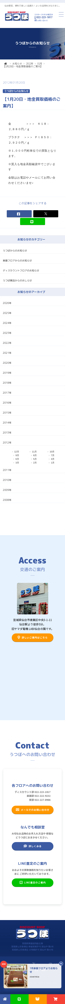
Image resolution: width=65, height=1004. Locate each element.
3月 (17, 462)
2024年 (7, 323)
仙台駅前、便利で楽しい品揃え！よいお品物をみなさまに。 (33, 5)
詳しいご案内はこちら (32, 637)
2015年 (7, 412)
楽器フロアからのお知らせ (17, 260)
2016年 (7, 402)
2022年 (7, 343)
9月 (17, 455)
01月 (39, 63)
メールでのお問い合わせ (32, 809)
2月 (35, 462)
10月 (52, 451)
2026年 (7, 303)
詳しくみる (32, 846)
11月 (34, 451)
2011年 (7, 470)
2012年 (29, 63)
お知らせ (17, 63)
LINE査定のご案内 (32, 882)
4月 (52, 459)
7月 (52, 455)
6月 (17, 459)
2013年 (7, 432)
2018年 (7, 382)
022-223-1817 (44, 17)
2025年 (7, 313)
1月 (52, 462)
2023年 (7, 333)
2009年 (7, 490)
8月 (35, 455)
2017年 (7, 392)
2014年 (7, 422)
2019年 (7, 372)
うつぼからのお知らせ (15, 250)
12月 (16, 451)
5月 (35, 459)
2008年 (7, 500)
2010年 (7, 480)
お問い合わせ (42, 20)
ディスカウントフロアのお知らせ (21, 270)
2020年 (7, 362)
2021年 (7, 352)
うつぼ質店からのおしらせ (17, 280)
